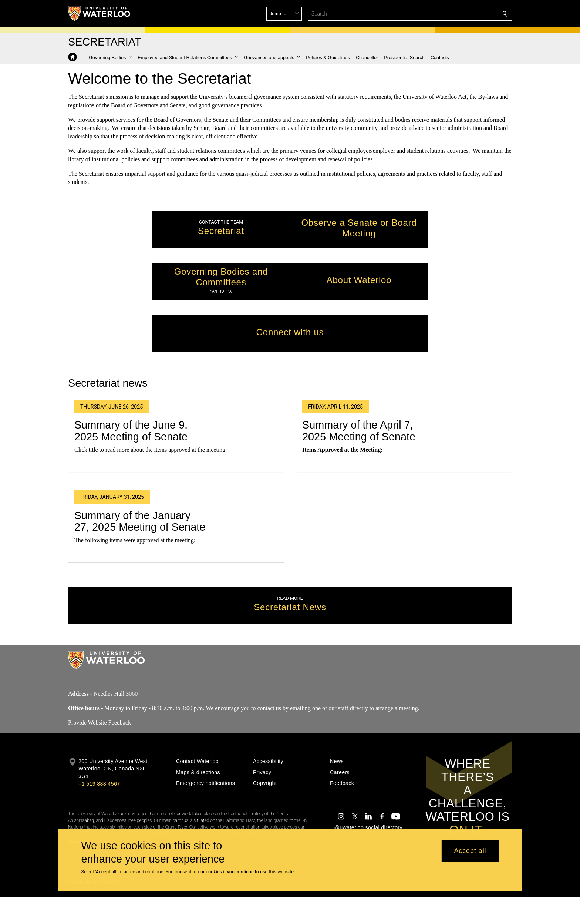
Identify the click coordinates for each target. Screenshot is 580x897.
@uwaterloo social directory (368, 827)
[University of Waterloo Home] (99, 13)
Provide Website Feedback (99, 722)
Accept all (470, 851)
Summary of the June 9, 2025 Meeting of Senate (131, 431)
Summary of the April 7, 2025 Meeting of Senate (358, 431)
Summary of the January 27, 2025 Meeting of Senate (139, 521)
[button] (451, 13)
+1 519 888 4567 (99, 784)
